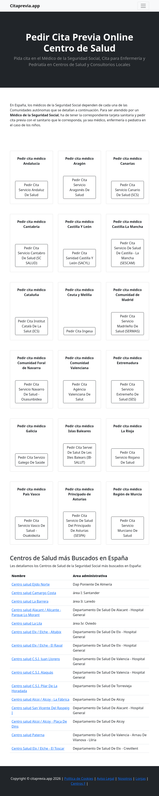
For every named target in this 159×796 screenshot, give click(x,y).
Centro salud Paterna (28, 735)
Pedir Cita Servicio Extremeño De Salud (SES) (128, 392)
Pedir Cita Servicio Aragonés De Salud (79, 187)
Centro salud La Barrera (30, 601)
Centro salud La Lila (27, 623)
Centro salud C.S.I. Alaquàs (32, 672)
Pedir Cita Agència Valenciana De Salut (79, 392)
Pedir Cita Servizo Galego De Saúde (31, 460)
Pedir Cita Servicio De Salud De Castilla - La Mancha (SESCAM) (127, 253)
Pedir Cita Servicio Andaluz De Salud (31, 190)
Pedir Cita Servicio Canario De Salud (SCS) (127, 190)
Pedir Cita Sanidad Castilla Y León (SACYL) (79, 258)
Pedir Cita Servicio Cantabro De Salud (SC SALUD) (31, 255)
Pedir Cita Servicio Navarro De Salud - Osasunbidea (31, 392)
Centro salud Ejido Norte (31, 584)
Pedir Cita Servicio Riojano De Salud (127, 457)
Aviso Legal (105, 778)
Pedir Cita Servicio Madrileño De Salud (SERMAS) (128, 323)
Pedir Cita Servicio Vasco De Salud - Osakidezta (31, 528)
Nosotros (125, 778)
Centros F (78, 783)
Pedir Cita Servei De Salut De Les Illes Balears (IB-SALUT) (79, 455)
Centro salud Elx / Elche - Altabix (36, 632)
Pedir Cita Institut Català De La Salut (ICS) (31, 326)
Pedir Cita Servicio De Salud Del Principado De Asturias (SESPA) (79, 525)
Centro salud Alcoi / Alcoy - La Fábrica (40, 699)
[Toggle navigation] (143, 6)
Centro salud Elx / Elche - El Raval (37, 645)
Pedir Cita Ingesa (79, 331)
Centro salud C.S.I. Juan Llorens (36, 659)
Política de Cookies (78, 778)
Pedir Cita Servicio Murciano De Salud (127, 528)
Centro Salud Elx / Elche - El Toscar (38, 748)
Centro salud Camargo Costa (34, 593)
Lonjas (141, 778)
